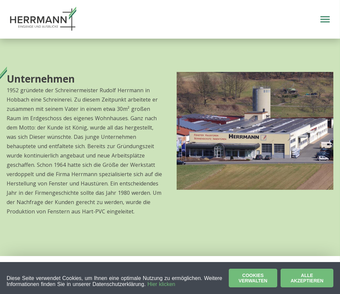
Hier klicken (161, 284)
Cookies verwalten (253, 278)
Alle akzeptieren (307, 278)
